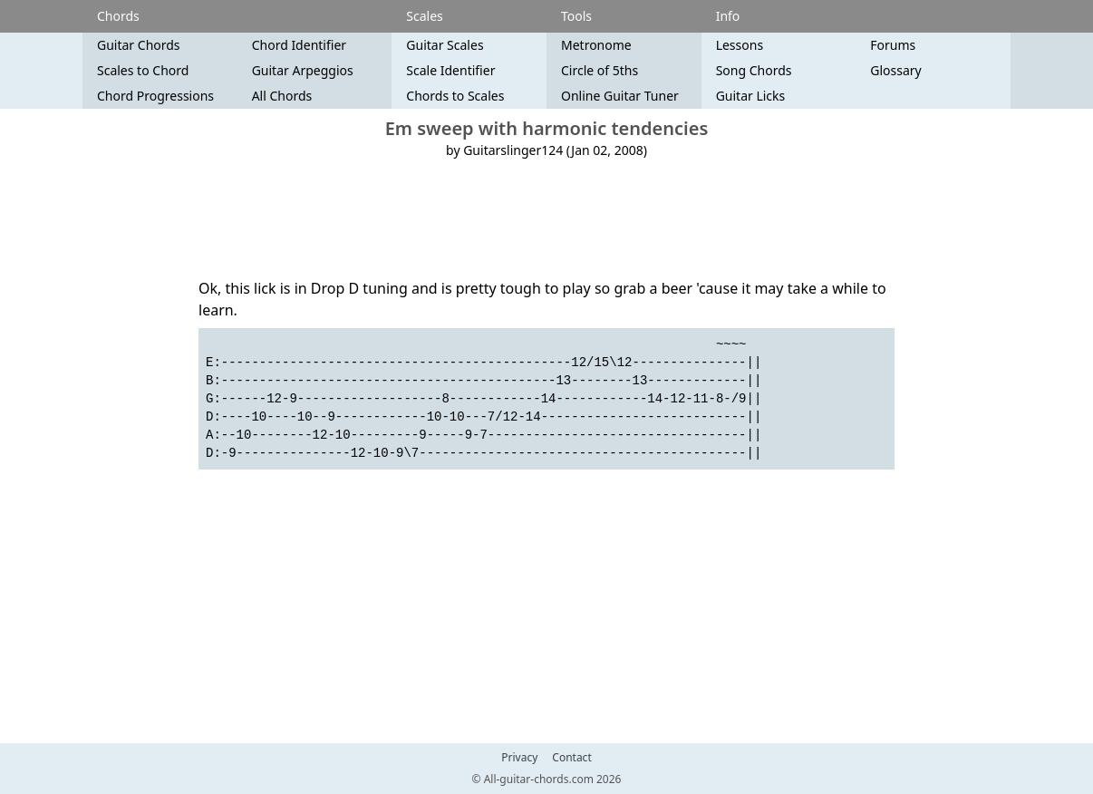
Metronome (596, 44)
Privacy (519, 757)
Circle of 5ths (599, 70)
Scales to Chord (143, 70)
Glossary (895, 70)
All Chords (282, 95)
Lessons (739, 44)
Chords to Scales (455, 95)
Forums (892, 44)
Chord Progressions (155, 95)
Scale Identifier (450, 70)
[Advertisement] (546, 218)
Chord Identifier (299, 44)
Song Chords (754, 70)
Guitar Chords (138, 44)
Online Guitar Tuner (620, 95)
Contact (571, 757)
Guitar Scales (444, 44)
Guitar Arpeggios (302, 70)
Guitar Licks (751, 95)
